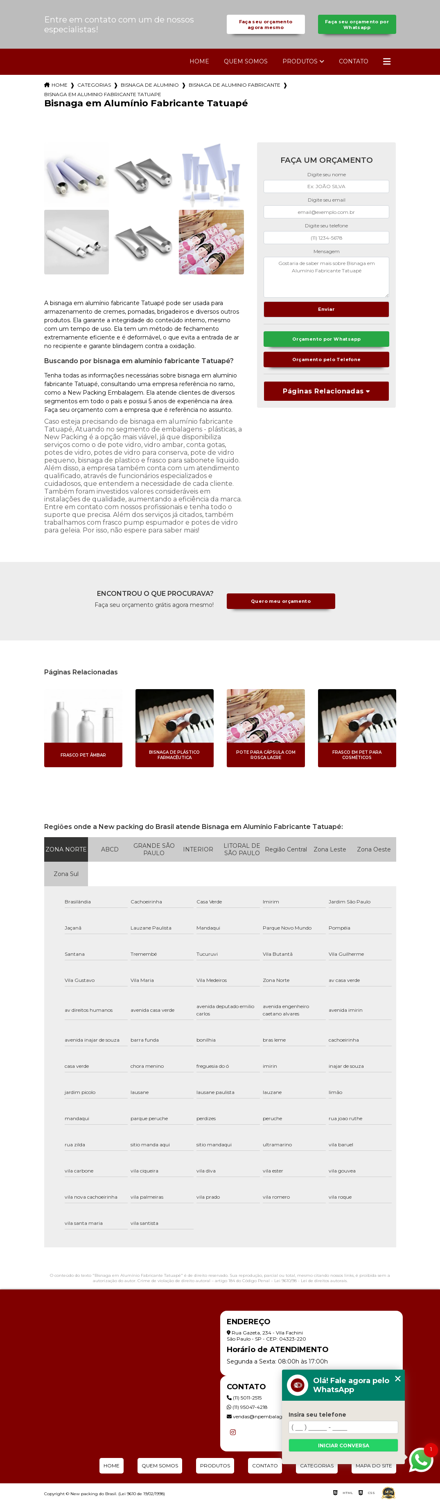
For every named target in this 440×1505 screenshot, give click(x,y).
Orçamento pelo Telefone (326, 365)
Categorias (94, 88)
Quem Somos (246, 64)
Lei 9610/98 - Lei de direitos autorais (310, 1283)
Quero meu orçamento (280, 604)
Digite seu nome (326, 177)
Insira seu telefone (317, 1414)
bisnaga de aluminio (150, 88)
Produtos (300, 64)
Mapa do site (374, 1468)
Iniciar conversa (343, 1445)
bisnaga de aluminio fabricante (234, 88)
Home (199, 64)
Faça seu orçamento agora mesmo (266, 26)
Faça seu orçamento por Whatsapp (357, 26)
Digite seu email (326, 203)
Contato (353, 64)
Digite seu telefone (326, 228)
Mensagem (327, 254)
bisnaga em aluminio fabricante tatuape (102, 97)
